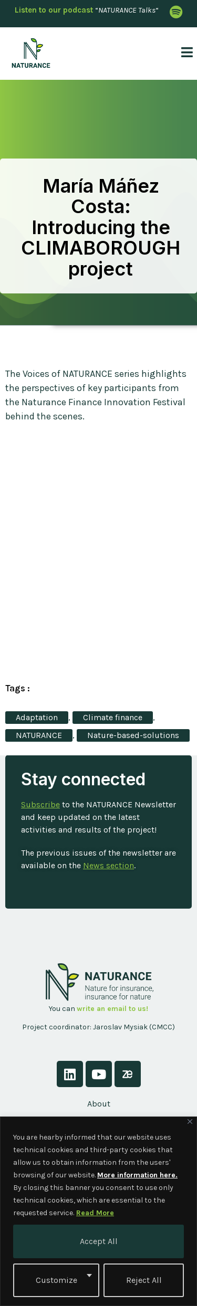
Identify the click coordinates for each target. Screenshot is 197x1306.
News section (108, 865)
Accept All (99, 1241)
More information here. (137, 1175)
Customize (56, 1280)
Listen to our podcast (54, 10)
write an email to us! (112, 1008)
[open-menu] (182, 53)
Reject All (144, 1280)
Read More (95, 1212)
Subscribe (40, 804)
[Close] (190, 1121)
